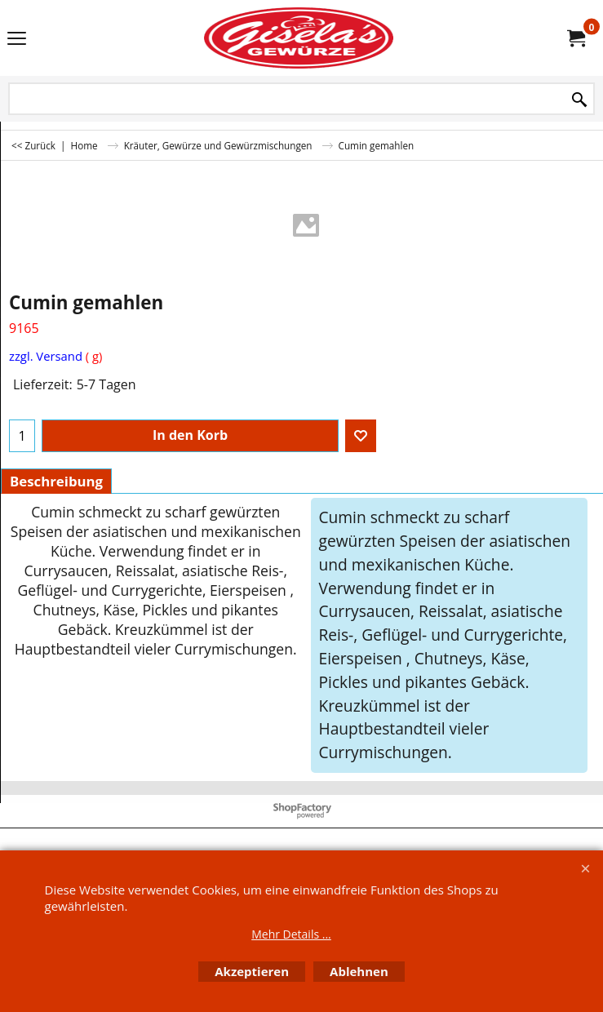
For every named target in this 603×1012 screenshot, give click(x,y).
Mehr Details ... (291, 934)
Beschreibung (56, 481)
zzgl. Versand (45, 356)
